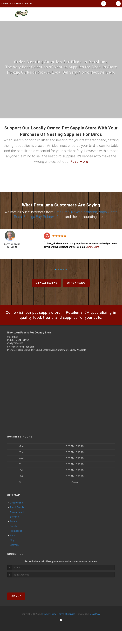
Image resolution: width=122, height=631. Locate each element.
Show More (93, 247)
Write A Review (76, 283)
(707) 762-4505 (15, 343)
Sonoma (90, 212)
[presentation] (24, 583)
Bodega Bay (32, 217)
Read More (79, 162)
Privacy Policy (49, 614)
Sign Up (16, 596)
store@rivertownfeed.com (20, 346)
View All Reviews (46, 283)
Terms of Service (66, 614)
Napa (103, 212)
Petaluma (62, 212)
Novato (76, 212)
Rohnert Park (53, 217)
